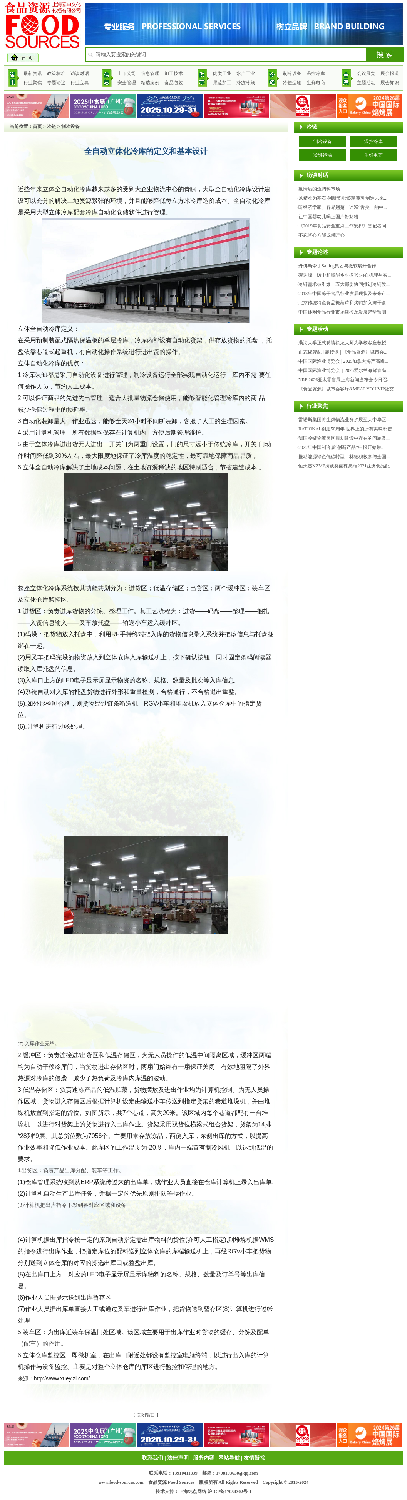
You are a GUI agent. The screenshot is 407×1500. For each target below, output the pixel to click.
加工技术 (173, 73)
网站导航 (229, 1458)
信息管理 (150, 73)
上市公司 (126, 73)
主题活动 (366, 82)
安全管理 (126, 82)
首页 (37, 126)
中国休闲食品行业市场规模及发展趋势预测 (342, 312)
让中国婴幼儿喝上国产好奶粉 (328, 216)
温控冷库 (316, 73)
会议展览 (366, 73)
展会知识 (389, 82)
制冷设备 (292, 73)
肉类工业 (222, 73)
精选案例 (150, 82)
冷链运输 (292, 82)
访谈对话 (79, 73)
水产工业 (245, 73)
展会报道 (389, 73)
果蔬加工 (222, 82)
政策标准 (56, 73)
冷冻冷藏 (245, 82)
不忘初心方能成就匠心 (321, 235)
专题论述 (56, 82)
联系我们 (152, 1458)
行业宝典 (79, 82)
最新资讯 (32, 73)
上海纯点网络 (192, 1491)
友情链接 (254, 1458)
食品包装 (173, 82)
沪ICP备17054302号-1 (230, 1491)
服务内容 (203, 1458)
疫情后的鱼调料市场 (319, 189)
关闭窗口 (146, 1415)
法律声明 (178, 1458)
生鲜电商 (316, 82)
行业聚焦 (32, 82)
